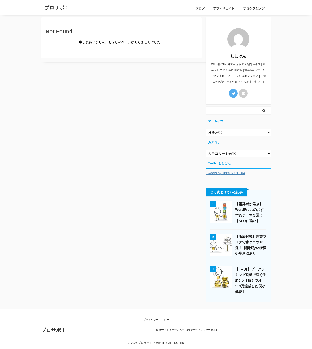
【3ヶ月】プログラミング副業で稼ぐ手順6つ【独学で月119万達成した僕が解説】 (250, 280)
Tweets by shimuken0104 (225, 173)
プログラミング (253, 8)
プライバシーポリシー (156, 319)
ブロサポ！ (56, 7)
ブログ (200, 8)
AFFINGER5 (176, 342)
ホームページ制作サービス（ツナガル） (195, 329)
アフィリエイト (223, 8)
